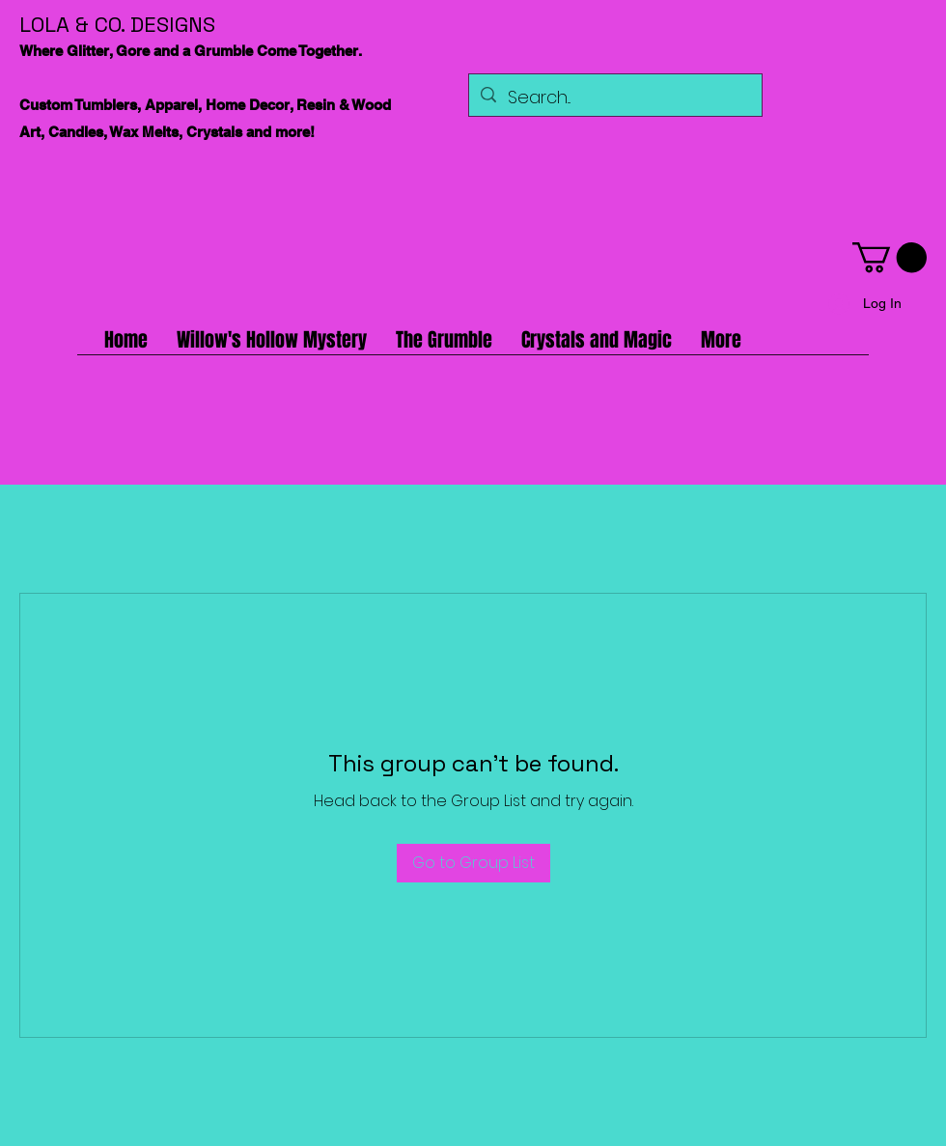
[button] (889, 257)
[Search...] (614, 97)
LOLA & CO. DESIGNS (117, 24)
